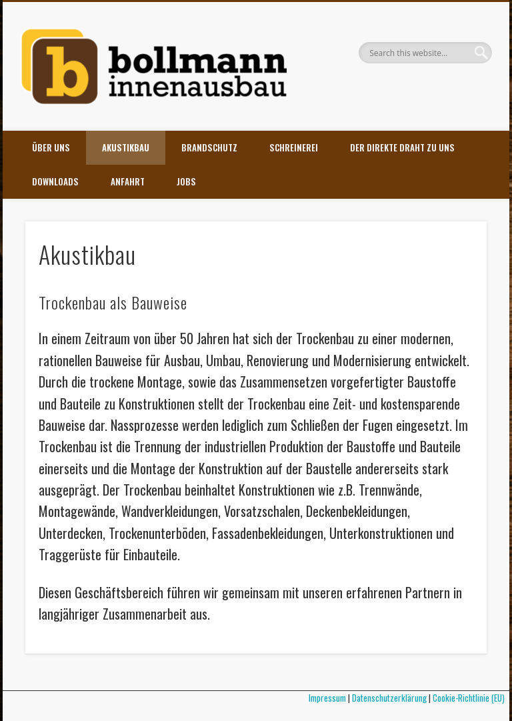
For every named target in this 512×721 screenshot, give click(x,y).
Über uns (51, 147)
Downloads (55, 181)
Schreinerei (293, 147)
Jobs (186, 181)
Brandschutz (209, 147)
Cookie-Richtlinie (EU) (471, 697)
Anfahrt (128, 181)
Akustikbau (125, 147)
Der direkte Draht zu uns (402, 147)
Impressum (327, 697)
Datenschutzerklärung (389, 697)
